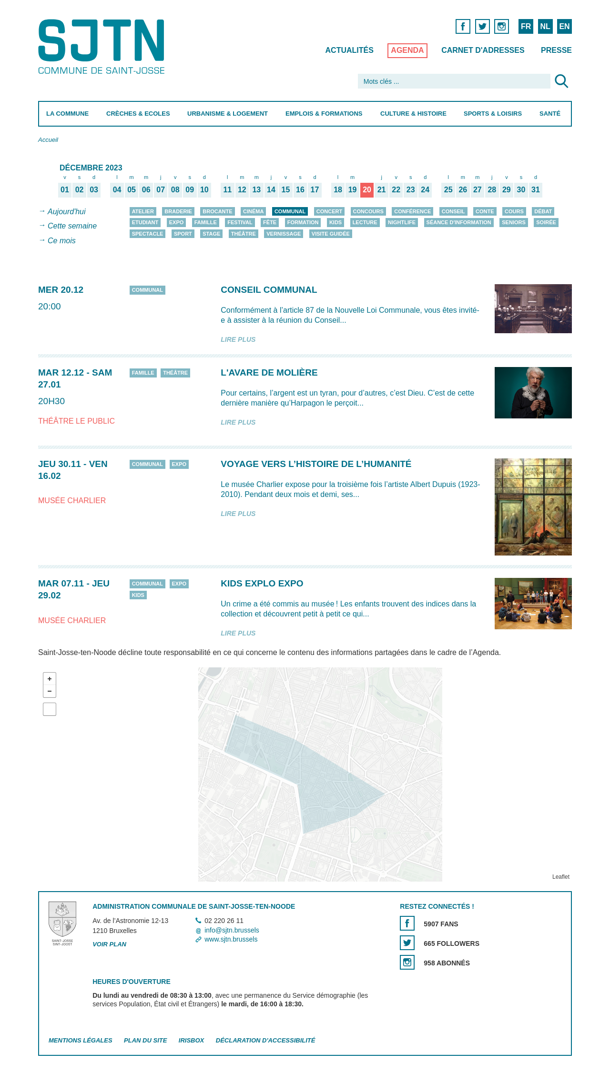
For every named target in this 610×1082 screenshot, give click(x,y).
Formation (303, 222)
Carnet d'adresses (483, 50)
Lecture (365, 222)
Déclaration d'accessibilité (265, 1040)
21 (381, 189)
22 (396, 189)
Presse (556, 50)
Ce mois (62, 241)
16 (300, 189)
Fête (269, 222)
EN (564, 26)
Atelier (143, 211)
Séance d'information (459, 222)
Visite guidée (331, 234)
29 (506, 189)
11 (227, 189)
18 (338, 189)
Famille (205, 222)
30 (521, 189)
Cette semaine (72, 226)
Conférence (412, 211)
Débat (543, 211)
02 (79, 189)
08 (175, 189)
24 (425, 189)
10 (204, 189)
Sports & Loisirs (493, 113)
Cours (514, 211)
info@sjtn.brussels (231, 930)
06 (146, 189)
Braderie (178, 211)
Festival (239, 222)
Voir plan (109, 944)
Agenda (407, 50)
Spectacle (147, 234)
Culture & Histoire (413, 113)
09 (189, 189)
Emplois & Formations (324, 113)
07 (160, 189)
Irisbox (191, 1040)
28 (492, 189)
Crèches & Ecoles (138, 113)
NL (545, 26)
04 (117, 189)
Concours (368, 211)
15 (286, 189)
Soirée (546, 222)
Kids (335, 222)
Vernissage (283, 234)
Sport (183, 234)
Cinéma (253, 211)
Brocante (217, 211)
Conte (485, 211)
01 (65, 189)
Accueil (48, 139)
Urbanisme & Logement (227, 113)
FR (526, 26)
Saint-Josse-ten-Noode (103, 46)
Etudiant (145, 222)
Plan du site (145, 1040)
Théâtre (243, 234)
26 (462, 189)
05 (131, 189)
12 (242, 189)
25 (448, 189)
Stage (211, 234)
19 (352, 189)
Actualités (349, 50)
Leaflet (560, 877)
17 (315, 189)
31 (535, 189)
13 (256, 189)
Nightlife (402, 222)
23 (411, 189)
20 (367, 189)
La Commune (67, 113)
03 (94, 189)
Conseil (453, 211)
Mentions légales (80, 1040)
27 (477, 189)
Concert (329, 211)
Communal (289, 211)
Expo (176, 222)
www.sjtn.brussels (230, 939)
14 (271, 189)
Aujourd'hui (67, 212)
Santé (549, 113)
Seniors (514, 222)
